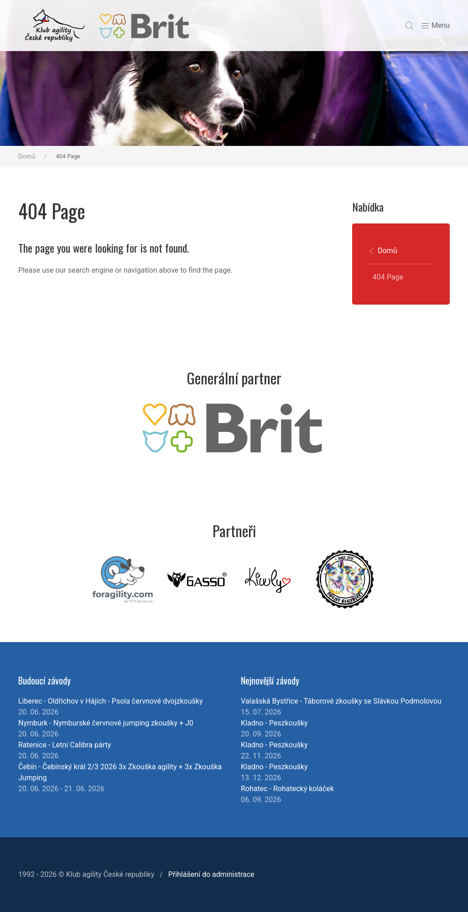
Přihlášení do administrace (211, 874)
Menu (435, 26)
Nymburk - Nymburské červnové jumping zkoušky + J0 (105, 723)
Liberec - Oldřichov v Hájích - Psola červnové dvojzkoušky (110, 701)
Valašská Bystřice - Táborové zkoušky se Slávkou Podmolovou (341, 701)
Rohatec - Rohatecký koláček (287, 788)
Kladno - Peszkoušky (274, 723)
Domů (26, 156)
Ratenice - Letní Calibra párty (64, 745)
